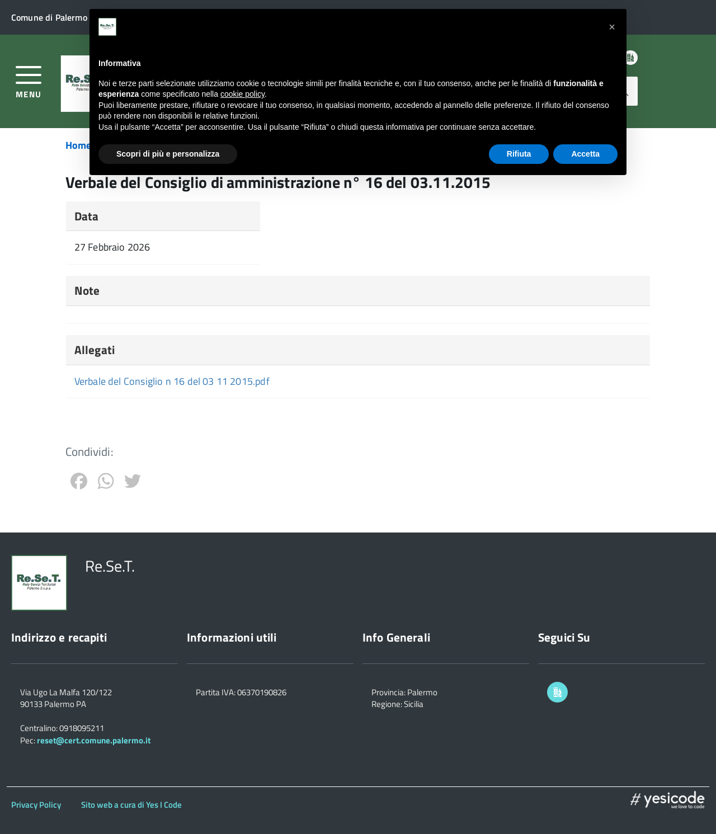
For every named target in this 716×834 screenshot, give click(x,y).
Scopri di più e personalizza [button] (167, 153)
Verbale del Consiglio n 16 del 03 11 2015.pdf (172, 381)
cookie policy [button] (242, 93)
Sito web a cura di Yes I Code (131, 804)
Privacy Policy (36, 804)
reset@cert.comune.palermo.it (93, 740)
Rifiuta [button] (519, 153)
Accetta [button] (585, 153)
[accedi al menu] (29, 81)
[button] (612, 27)
